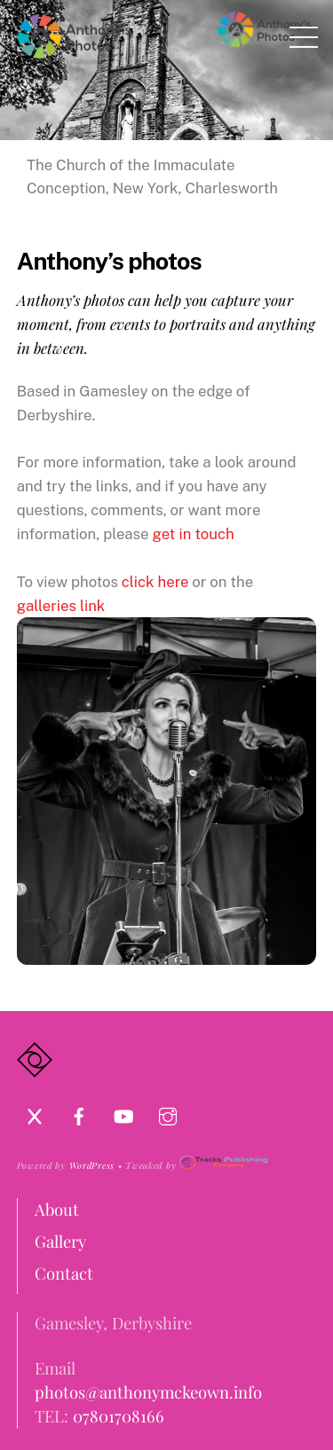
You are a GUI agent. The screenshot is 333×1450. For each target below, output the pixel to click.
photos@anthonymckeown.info (148, 1392)
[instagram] (168, 1112)
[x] (34, 1112)
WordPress (92, 1165)
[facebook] (79, 1112)
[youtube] (123, 1112)
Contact (64, 1273)
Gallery (60, 1241)
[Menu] (304, 36)
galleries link (61, 606)
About (57, 1209)
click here (155, 582)
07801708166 (118, 1416)
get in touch (193, 534)
